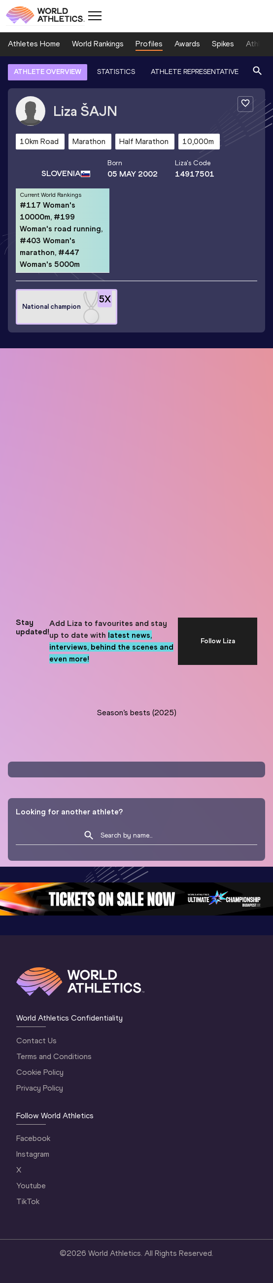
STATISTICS (116, 72)
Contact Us (36, 1040)
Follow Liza (218, 641)
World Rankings (98, 43)
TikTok (27, 1201)
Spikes (223, 43)
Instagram (32, 1154)
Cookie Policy (40, 1072)
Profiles (149, 43)
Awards (187, 43)
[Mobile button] (94, 16)
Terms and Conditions (54, 1056)
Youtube (31, 1185)
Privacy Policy (39, 1088)
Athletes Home (34, 43)
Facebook (33, 1138)
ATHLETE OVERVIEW (47, 72)
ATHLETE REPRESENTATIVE (195, 72)
